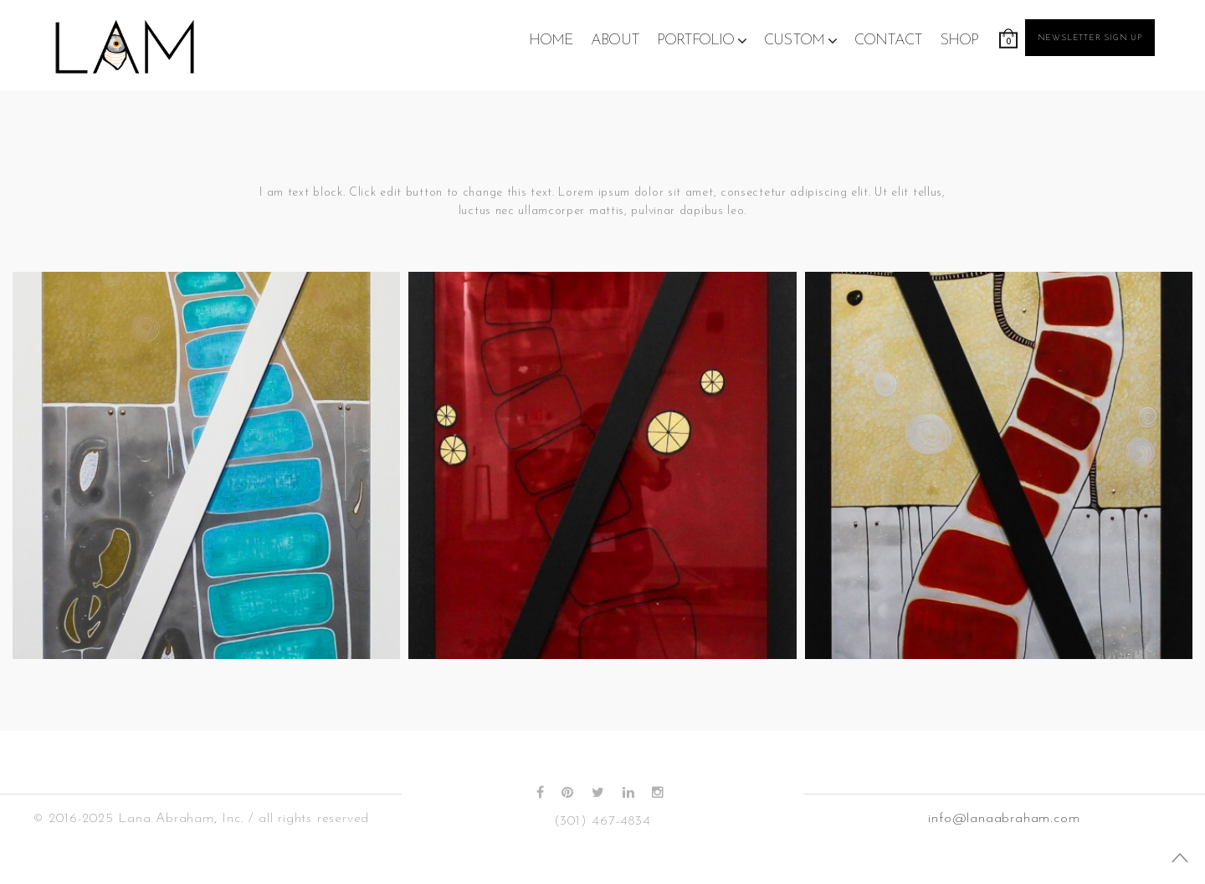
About (615, 41)
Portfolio (696, 41)
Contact (888, 41)
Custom (794, 41)
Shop (959, 41)
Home (551, 41)
